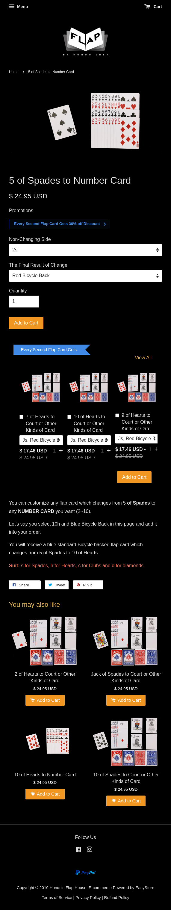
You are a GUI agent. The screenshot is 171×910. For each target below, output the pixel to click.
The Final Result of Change (38, 265)
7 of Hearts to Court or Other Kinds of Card (37, 423)
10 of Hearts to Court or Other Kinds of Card (86, 423)
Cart (153, 6)
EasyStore (144, 887)
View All (143, 357)
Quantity (18, 290)
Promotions (21, 210)
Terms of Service (57, 897)
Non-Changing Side (30, 239)
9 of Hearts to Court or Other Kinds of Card (133, 422)
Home (14, 72)
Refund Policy (116, 897)
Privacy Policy (88, 897)
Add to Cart (134, 477)
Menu (18, 6)
